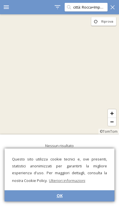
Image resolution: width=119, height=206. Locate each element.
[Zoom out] (112, 122)
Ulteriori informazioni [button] (67, 180)
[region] (59, 74)
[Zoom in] (112, 113)
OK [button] (60, 195)
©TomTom (109, 131)
